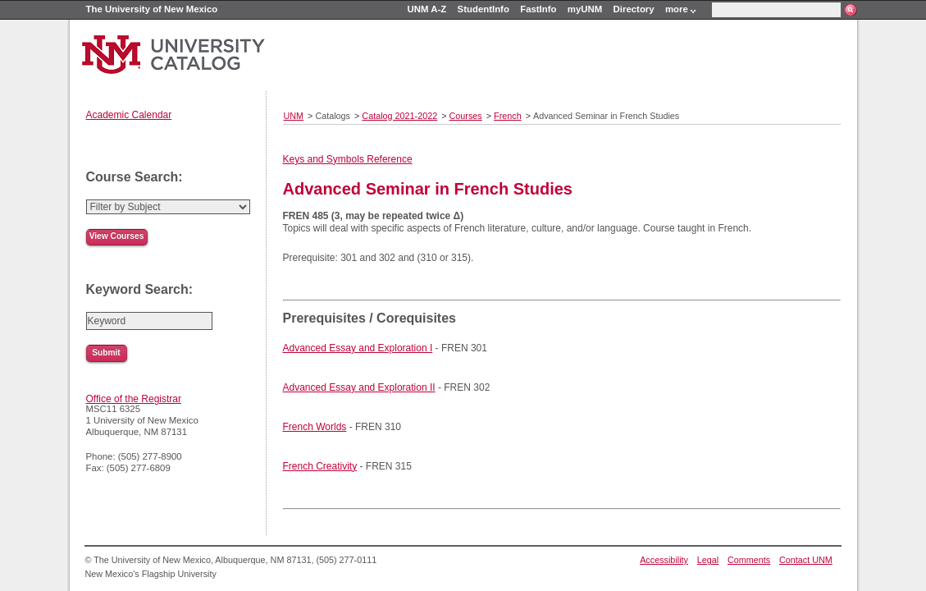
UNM (294, 116)
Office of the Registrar (134, 399)
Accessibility (664, 560)
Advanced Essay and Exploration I (358, 348)
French (508, 116)
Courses (465, 116)
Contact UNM (805, 560)
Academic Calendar (129, 115)
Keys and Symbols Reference (348, 159)
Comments (749, 560)
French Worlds (315, 427)
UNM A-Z (427, 9)
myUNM (585, 9)
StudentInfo (483, 9)
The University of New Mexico (152, 9)
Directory (634, 9)
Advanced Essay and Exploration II (359, 387)
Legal (707, 560)
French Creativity (320, 466)
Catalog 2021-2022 (399, 116)
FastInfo (538, 9)
